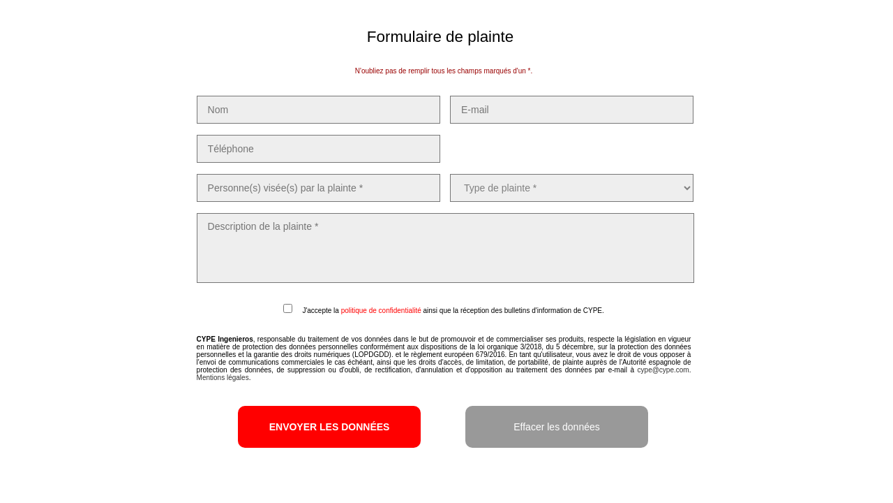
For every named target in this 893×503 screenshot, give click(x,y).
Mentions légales (223, 377)
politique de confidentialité (381, 310)
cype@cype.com (663, 370)
